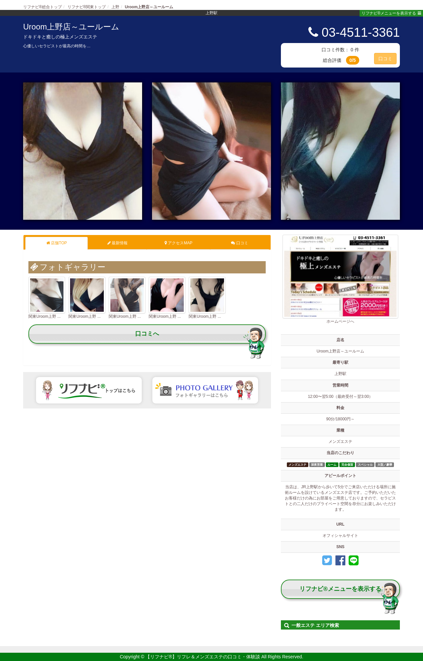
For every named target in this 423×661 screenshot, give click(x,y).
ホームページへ (340, 279)
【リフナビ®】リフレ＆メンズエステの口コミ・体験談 (203, 656)
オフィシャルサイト (340, 535)
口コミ (385, 58)
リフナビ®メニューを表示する (391, 13)
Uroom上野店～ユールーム (71, 26)
